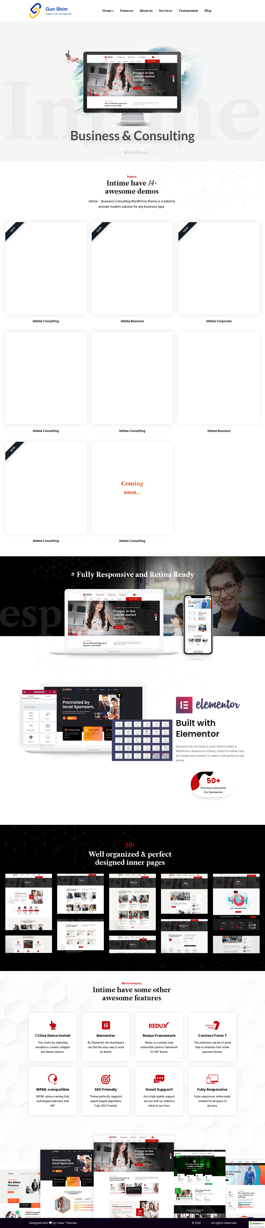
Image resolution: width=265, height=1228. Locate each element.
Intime (205, 1223)
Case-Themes (67, 1223)
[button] (257, 1224)
